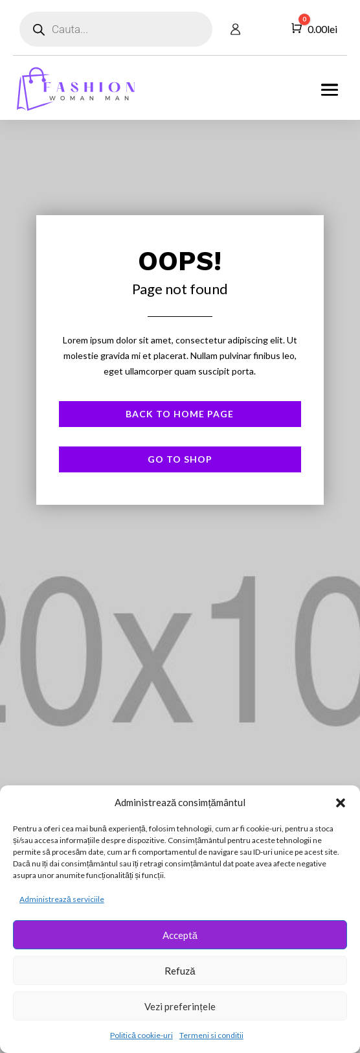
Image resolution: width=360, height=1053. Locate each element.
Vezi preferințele (179, 1006)
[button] (340, 802)
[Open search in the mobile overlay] (116, 29)
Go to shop (180, 459)
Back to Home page (180, 413)
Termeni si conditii (211, 1035)
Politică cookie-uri (141, 1035)
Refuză (179, 971)
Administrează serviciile (61, 899)
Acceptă (180, 935)
